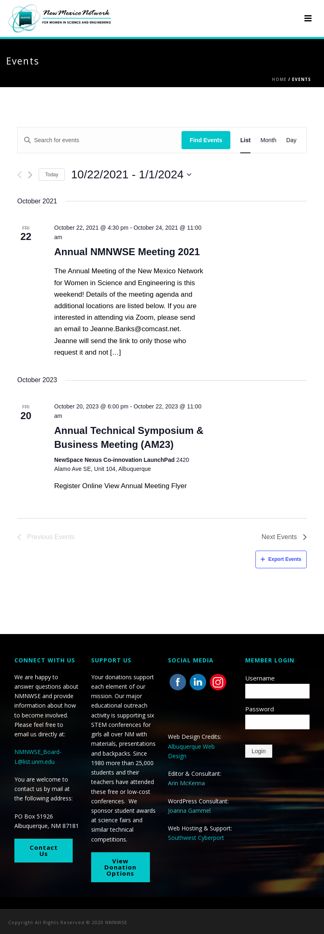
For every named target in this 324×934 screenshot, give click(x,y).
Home (279, 79)
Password (259, 709)
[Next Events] (30, 175)
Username (260, 678)
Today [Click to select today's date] (51, 175)
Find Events (206, 140)
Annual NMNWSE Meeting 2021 (127, 251)
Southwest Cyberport (196, 838)
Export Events (281, 559)
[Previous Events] (19, 175)
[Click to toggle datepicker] (131, 174)
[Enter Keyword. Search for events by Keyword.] (100, 140)
